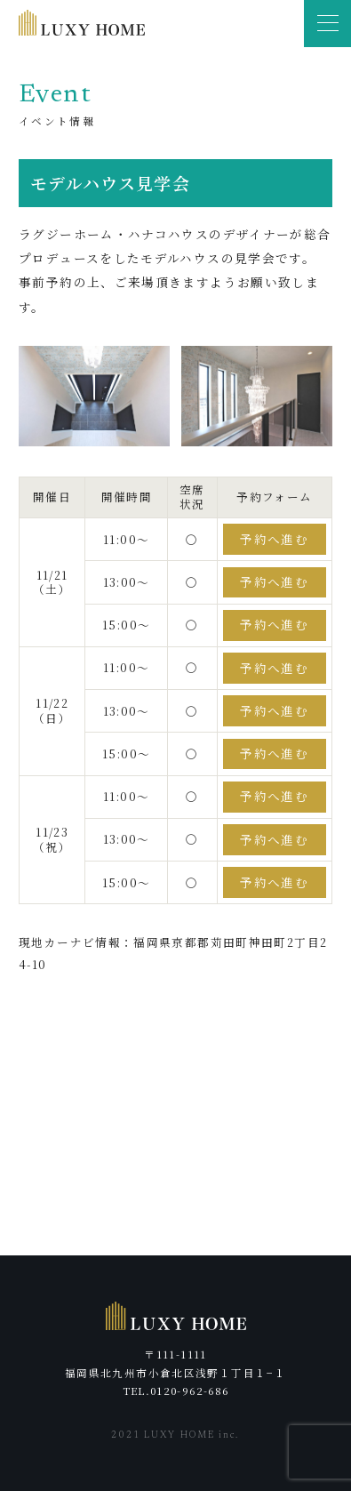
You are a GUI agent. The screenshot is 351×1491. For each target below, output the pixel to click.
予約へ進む (274, 539)
